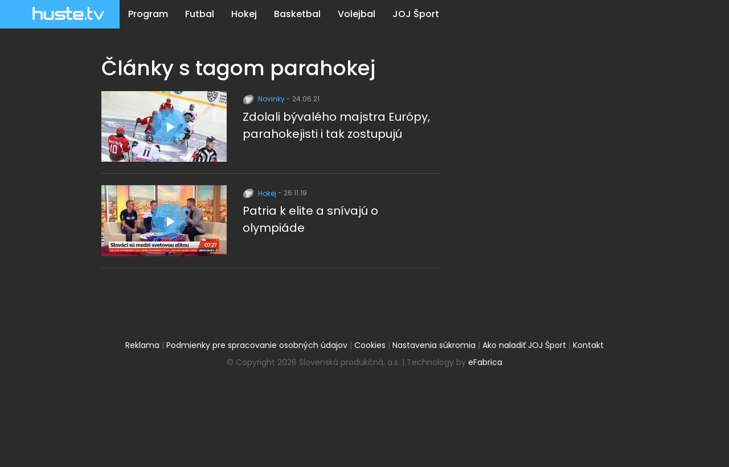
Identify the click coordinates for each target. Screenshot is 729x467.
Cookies (370, 345)
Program (148, 14)
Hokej (244, 14)
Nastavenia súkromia (434, 345)
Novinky (264, 99)
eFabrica (485, 362)
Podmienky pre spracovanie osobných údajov (256, 345)
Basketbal (297, 14)
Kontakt (588, 345)
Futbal (199, 14)
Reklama (142, 345)
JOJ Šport (415, 14)
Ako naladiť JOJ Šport (524, 345)
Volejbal (356, 14)
